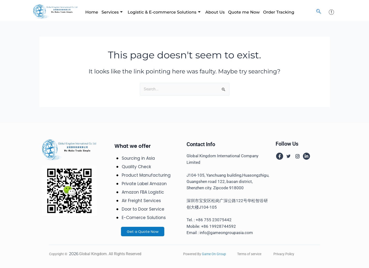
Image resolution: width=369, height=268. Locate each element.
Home (91, 12)
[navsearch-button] (319, 12)
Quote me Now (244, 12)
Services (112, 12)
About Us (215, 12)
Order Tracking (278, 12)
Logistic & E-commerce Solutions (164, 12)
